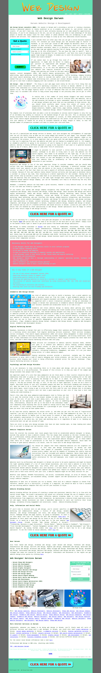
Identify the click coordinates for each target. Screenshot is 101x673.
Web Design (14, 226)
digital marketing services (78, 631)
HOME (66, 14)
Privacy (90, 659)
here (41, 554)
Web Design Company (83, 611)
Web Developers (64, 613)
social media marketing (25, 631)
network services (44, 633)
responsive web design (18, 191)
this (50, 528)
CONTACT (80, 14)
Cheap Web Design (68, 611)
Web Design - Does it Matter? (21, 84)
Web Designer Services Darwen (26, 558)
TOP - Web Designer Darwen (19, 646)
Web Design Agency (55, 616)
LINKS (70, 14)
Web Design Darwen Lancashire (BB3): (23, 27)
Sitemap (11, 659)
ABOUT (75, 14)
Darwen (40, 226)
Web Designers (69, 616)
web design (42, 236)
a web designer (43, 629)
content (16, 176)
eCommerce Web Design (27, 614)
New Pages (16, 659)
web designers (58, 157)
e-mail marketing (82, 629)
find (15, 545)
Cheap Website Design (33, 613)
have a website (27, 81)
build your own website (79, 47)
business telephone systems (37, 637)
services (58, 205)
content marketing (22, 633)
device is (65, 176)
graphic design (53, 635)
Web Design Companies (74, 614)
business (54, 184)
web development (74, 635)
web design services (39, 208)
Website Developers (38, 611)
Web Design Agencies (22, 611)
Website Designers (40, 616)
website (28, 29)
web (33, 189)
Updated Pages (23, 659)
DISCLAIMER (87, 14)
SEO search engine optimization (71, 633)
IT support (14, 635)
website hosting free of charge (58, 49)
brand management (33, 635)
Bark (20, 221)
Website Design (42, 614)
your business (47, 161)
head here (62, 516)
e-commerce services (51, 631)
